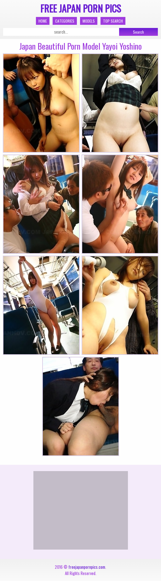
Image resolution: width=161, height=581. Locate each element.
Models (89, 21)
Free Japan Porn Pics (80, 8)
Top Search (113, 21)
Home (42, 21)
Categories (64, 21)
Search (138, 32)
